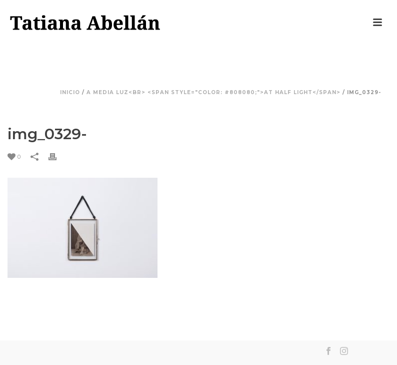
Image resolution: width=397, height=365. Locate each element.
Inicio (70, 92)
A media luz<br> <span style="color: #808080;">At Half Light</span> (213, 92)
